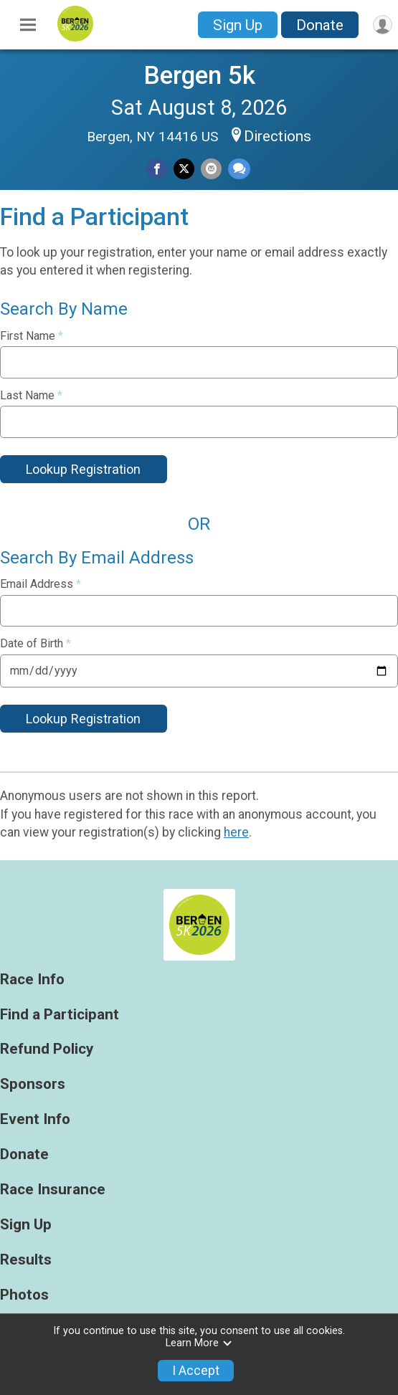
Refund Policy (46, 1049)
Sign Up (237, 25)
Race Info (32, 979)
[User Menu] (382, 24)
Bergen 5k (199, 75)
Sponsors (32, 1084)
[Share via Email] (211, 168)
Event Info (35, 1119)
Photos (24, 1295)
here (236, 832)
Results (26, 1260)
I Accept (195, 1370)
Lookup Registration (83, 469)
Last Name (31, 395)
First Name (31, 336)
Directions (277, 136)
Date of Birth (35, 643)
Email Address (40, 584)
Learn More (199, 1343)
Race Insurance (52, 1189)
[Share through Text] (239, 168)
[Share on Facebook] (156, 168)
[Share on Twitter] (184, 168)
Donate (319, 25)
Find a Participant (59, 1014)
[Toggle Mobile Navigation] (27, 25)
